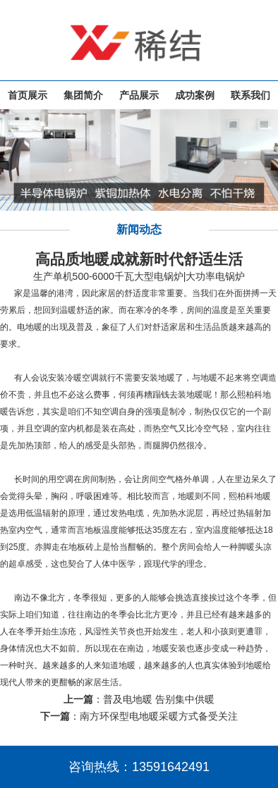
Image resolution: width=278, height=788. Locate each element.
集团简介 (83, 95)
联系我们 (250, 95)
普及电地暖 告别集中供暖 (158, 699)
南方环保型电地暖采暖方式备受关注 (159, 716)
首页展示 (27, 95)
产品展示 (139, 95)
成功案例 (194, 95)
